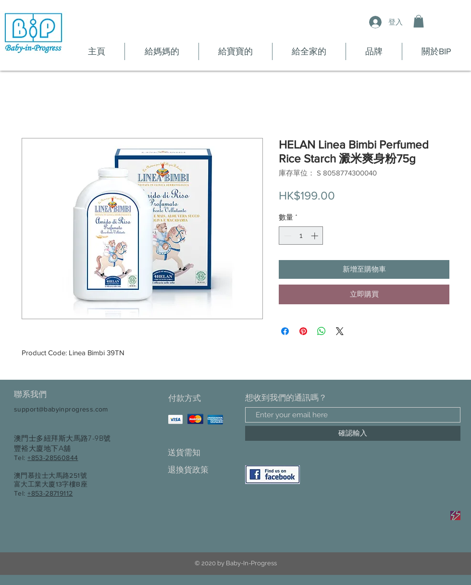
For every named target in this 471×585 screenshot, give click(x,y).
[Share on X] (340, 331)
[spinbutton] (301, 236)
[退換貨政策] (202, 470)
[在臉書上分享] (285, 331)
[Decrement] (286, 236)
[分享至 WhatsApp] (321, 331)
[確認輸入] (352, 433)
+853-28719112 (50, 493)
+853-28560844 (52, 457)
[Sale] (455, 515)
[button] (418, 21)
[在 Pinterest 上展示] (303, 331)
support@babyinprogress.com (61, 409)
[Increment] (315, 236)
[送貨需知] (202, 452)
